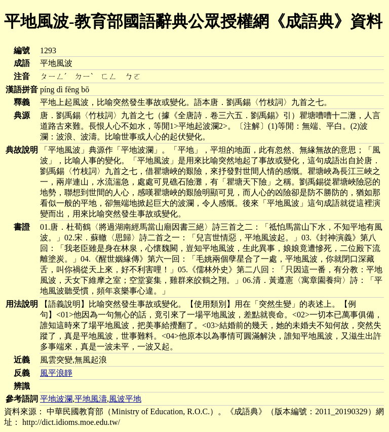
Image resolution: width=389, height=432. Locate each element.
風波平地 (125, 398)
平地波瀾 (56, 398)
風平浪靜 (56, 373)
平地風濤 (90, 398)
